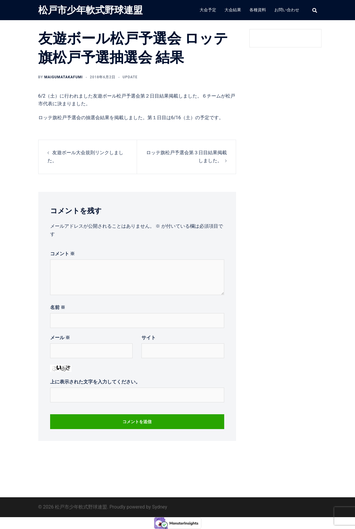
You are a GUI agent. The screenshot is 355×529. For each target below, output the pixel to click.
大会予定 (208, 9)
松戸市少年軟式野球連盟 (90, 10)
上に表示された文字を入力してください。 (95, 382)
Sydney (159, 507)
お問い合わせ (286, 9)
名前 (58, 307)
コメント (62, 253)
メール (60, 337)
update (130, 77)
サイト (148, 337)
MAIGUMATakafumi (63, 77)
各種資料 (257, 9)
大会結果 (233, 9)
